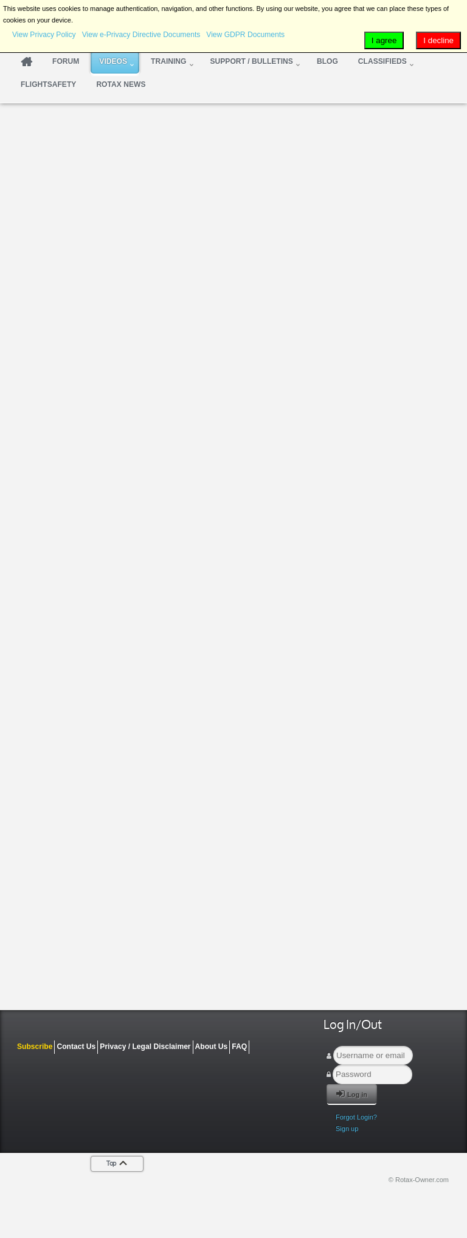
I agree (384, 40)
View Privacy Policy (44, 34)
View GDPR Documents (245, 34)
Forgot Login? (356, 1117)
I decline (438, 40)
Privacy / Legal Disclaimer (145, 1046)
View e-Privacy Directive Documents (141, 34)
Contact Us (76, 1046)
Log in (351, 1093)
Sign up (347, 1128)
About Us (211, 1046)
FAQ (239, 1046)
